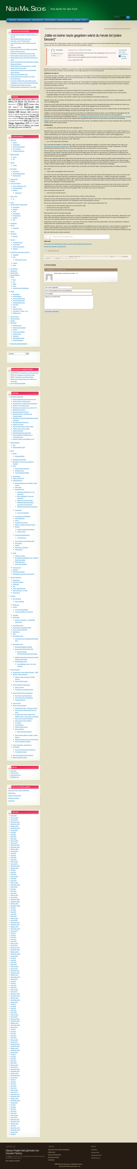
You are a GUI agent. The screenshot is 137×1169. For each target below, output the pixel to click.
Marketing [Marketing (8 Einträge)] (11, 116)
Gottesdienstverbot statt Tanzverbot (21, 85)
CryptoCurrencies (18, 242)
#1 (46, 270)
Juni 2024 (13, 853)
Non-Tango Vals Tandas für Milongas (25, 750)
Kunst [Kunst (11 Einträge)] (29, 114)
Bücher (13, 162)
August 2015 (14, 1027)
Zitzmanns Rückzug (16, 64)
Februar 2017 (14, 989)
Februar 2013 (14, 1090)
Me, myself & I (17, 149)
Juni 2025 (13, 832)
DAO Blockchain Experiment (21, 422)
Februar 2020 (14, 918)
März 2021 (14, 893)
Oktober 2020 (14, 903)
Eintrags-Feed (14, 773)
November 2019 (15, 924)
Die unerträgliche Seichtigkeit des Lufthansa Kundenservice (117, 28)
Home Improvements (19, 147)
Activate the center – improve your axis (26, 708)
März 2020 (14, 916)
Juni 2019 (13, 935)
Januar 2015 (14, 1042)
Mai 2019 (13, 937)
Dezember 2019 (15, 922)
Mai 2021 (13, 889)
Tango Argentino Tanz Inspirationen (23, 693)
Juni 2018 (13, 960)
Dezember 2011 (15, 1119)
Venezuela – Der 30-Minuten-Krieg (20, 41)
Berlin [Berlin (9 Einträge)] (36, 99)
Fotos (12, 202)
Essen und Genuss (16, 183)
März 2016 (14, 1012)
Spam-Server (16, 592)
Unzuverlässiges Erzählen (22, 473)
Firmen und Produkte (19, 332)
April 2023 (13, 874)
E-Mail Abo (16, 584)
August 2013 (14, 1077)
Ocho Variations (19, 729)
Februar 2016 (14, 1014)
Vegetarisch (18, 193)
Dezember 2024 (15, 845)
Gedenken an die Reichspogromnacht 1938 (23, 53)
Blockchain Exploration (17, 396)
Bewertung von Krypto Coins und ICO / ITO (25, 408)
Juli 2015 (13, 1029)
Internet (13, 240)
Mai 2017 (13, 983)
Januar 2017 (14, 991)
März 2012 (14, 1113)
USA (14, 220)
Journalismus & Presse (21, 522)
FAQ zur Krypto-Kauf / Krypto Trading (23, 426)
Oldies (14, 284)
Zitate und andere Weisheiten (19, 343)
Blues (14, 280)
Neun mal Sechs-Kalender (20, 629)
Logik (58, 250)
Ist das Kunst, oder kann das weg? (20, 252)
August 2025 (14, 830)
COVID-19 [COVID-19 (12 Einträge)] (17, 107)
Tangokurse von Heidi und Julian (30, 373)
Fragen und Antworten (19, 588)
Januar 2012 (14, 1117)
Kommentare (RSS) (72, 1166)
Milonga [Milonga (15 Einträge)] (19, 116)
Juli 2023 (13, 870)
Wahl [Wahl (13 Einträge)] (28, 127)
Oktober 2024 (14, 849)
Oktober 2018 (14, 952)
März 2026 (14, 815)
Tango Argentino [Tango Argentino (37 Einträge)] (18, 123)
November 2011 (15, 1121)
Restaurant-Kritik (17, 188)
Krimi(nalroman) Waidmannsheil (22, 627)
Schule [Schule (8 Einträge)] (13, 120)
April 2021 (13, 891)
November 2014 (15, 1046)
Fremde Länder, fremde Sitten (19, 204)
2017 (14, 445)
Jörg (12, 383)
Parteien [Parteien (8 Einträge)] (16, 118)
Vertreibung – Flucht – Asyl (20, 311)
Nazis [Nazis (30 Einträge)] (34, 116)
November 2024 (15, 847)
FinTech (15, 330)
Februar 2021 (14, 895)
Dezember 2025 (15, 822)
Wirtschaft (13, 323)
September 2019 (15, 929)
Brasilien (15, 209)
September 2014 (15, 1050)
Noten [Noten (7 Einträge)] (10, 118)
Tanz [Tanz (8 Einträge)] (32, 123)
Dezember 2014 (15, 1044)
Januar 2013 (14, 1092)
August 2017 (14, 979)
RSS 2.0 (112, 256)
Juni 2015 (13, 1031)
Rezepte (15, 190)
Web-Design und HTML (21, 547)
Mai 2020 (13, 912)
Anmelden (13, 771)
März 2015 (14, 1037)
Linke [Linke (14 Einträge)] (35, 114)
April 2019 (13, 939)
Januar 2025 (14, 843)
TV (13, 199)
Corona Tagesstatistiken (21, 609)
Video (14, 265)
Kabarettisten (16, 476)
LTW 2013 (15, 304)
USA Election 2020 (18, 636)
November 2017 (15, 973)
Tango (14, 286)
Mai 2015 (13, 1033)
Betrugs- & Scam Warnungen (21, 405)
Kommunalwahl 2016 (19, 298)
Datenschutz (14, 179)
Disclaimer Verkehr (18, 582)
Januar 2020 (14, 920)
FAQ (14, 586)
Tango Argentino (15, 318)
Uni (14, 159)
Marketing (16, 336)
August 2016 (14, 1002)
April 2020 (13, 914)
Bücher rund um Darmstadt (25, 500)
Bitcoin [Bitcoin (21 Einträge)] (22, 101)
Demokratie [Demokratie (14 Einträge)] (13, 109)
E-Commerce (16, 244)
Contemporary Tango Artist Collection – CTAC (25, 672)
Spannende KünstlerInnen (22, 535)
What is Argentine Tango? (20, 757)
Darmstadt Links (19, 489)
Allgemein (71, 256)
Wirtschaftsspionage (18, 338)
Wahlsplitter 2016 (18, 644)
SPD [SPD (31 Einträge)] (28, 120)
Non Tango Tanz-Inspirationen (23, 695)
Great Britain (16, 213)
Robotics (15, 236)
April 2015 (13, 1035)
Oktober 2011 (14, 1123)
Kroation (15, 218)
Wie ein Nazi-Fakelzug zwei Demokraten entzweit (24, 62)
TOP (79, 1166)
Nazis (79, 256)
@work (15, 142)
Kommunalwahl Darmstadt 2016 (24, 649)
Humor (75, 256)
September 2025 (15, 828)
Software (15, 248)
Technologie (18, 543)
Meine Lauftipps (19, 601)
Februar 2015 (14, 1040)
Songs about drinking (21, 564)
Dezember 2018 (15, 947)
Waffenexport (17, 313)
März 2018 (14, 964)
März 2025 (14, 838)
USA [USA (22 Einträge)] (14, 127)
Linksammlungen (17, 480)
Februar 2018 (14, 966)
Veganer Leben (21, 531)
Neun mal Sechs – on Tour (20, 590)
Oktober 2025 (14, 826)
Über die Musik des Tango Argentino (23, 755)
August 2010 (14, 1132)
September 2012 (15, 1100)
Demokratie (16, 294)
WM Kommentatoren (19, 572)
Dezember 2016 (15, 994)
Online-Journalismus (18, 246)
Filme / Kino (14, 196)
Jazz (14, 282)
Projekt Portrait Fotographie (18, 68)
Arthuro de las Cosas (21, 259)
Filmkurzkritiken (15, 442)
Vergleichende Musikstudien (21, 288)
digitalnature (67, 1164)
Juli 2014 (13, 1054)
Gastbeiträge (16, 144)
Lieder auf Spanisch (18, 478)
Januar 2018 (14, 968)
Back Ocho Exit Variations (24, 731)
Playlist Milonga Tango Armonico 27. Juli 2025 (23, 66)
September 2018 (15, 954)
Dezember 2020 (15, 899)
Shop (14, 634)
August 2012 (14, 1102)
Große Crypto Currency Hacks (21, 428)
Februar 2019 (14, 943)
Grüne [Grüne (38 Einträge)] (13, 112)
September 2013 (15, 1075)
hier (10, 1156)
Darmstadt (14, 169)
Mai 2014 (13, 1058)
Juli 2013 (13, 1079)
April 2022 (13, 878)
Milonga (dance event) (21, 727)
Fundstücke (18, 510)
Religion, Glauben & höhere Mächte (25, 525)
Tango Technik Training (21, 681)
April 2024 (13, 857)
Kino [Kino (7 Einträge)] (13, 114)
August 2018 (14, 956)
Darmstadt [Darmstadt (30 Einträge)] (31, 107)
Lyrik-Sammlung (21, 538)
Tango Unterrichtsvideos (20, 705)
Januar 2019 (14, 945)
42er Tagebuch (17, 599)
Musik (12, 277)
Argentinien (16, 207)
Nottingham (16, 632)
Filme (14, 466)
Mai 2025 (13, 834)
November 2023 (15, 866)
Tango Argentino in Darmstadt (21, 685)
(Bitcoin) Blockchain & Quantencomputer (24, 399)
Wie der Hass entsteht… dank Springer (55, 246)
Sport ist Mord (15, 316)
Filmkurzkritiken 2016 (19, 447)
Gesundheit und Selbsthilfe (22, 516)
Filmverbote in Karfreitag (22, 468)
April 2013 (13, 1086)
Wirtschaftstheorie (18, 340)
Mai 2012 (13, 1109)
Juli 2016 (13, 1004)
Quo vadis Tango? (15, 78)
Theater (15, 263)
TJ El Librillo (16, 747)
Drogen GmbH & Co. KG (19, 186)
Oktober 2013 (14, 1073)
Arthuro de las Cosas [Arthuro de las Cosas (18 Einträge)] (25, 99)
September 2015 (15, 1025)
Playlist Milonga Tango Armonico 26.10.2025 (23, 55)
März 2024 (14, 859)
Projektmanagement (18, 151)
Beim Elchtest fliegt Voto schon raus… (21, 39)
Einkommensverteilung (19, 327)
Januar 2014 (14, 1067)
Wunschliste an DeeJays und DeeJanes (23, 574)
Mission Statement (16, 577)
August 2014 (14, 1052)
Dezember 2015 (15, 1019)
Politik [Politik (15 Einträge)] (31, 118)
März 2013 (14, 1088)
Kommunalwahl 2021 (19, 173)
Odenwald (16, 228)
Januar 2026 (14, 820)
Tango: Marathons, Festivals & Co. (22, 745)
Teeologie (15, 570)
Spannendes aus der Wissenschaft (24, 541)
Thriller (15, 165)
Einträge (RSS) (62, 1166)
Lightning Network (18, 430)
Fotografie (16, 255)
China (14, 211)
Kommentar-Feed (15, 775)
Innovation (14, 233)
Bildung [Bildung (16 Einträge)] (12, 102)
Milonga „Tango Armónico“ (20, 674)
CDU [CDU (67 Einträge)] (22, 104)
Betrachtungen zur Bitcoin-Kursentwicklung (25, 403)
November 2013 (15, 1071)
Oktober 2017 (14, 975)
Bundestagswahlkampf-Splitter (23, 647)
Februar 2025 (14, 841)
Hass (49, 250)
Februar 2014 (14, 1065)
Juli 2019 (13, 933)
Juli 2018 (13, 958)
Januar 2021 (14, 897)
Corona (15, 607)
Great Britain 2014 (18, 625)
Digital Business (17, 325)
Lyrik (14, 257)
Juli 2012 (13, 1105)
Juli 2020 (13, 908)
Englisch (13, 181)
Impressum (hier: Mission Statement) (18, 790)
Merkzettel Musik (20, 562)
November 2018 (15, 949)
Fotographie (16, 617)
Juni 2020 (13, 910)
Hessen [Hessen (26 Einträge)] (25, 112)
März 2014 (14, 1063)
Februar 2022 (14, 882)
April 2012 (13, 1111)
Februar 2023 (14, 876)
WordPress (79, 1164)
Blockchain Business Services (21, 412)
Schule (15, 157)
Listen (12, 451)
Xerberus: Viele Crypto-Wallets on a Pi (23, 439)
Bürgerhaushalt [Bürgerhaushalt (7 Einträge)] (12, 104)
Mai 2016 (13, 1008)
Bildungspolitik (15, 154)
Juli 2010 (13, 1134)
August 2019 (14, 931)
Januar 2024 (14, 864)
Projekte (13, 596)
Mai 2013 (13, 1084)
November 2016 (15, 996)
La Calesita (18, 723)
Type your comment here (69, 302)
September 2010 (15, 1130)
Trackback (57, 258)
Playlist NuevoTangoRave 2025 (19, 74)
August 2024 (14, 851)
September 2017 (15, 977)
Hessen (13, 225)
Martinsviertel (17, 175)
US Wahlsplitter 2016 (21, 661)
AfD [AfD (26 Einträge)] (11, 99)
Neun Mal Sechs (25, 8)
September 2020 (15, 906)
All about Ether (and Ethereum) (21, 401)
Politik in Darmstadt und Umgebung (27, 506)
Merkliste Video (19, 470)
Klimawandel (14, 273)
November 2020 (15, 901)
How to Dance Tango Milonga (23, 720)
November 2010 (15, 1128)
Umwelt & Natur (17, 309)
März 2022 (14, 880)
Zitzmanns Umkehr (16, 47)
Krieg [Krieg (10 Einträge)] (22, 114)
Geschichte (14, 223)
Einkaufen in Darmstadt (19, 459)
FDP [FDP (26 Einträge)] (30, 109)
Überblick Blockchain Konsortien (22, 433)
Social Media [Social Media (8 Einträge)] (20, 120)
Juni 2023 (13, 872)
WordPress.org (15, 777)
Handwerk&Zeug (19, 518)
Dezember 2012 (15, 1094)
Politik (12, 291)
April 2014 (13, 1061)
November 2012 (15, 1096)
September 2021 (15, 885)
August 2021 (14, 887)
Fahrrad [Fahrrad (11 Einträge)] (22, 109)
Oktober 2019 (14, 926)
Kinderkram (14, 271)
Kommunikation (15, 275)
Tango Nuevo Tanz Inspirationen (24, 697)
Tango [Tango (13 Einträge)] (35, 121)
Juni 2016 (13, 1006)
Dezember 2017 (15, 970)
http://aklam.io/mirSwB (13, 1160)
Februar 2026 (14, 818)
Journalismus (14, 268)
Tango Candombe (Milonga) (23, 741)
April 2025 (13, 836)
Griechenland (16, 215)
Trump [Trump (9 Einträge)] (21, 125)
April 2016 (13, 1010)
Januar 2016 (14, 1017)
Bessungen (16, 171)
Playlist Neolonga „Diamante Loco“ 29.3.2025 (23, 87)
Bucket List (16, 605)
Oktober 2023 (14, 868)
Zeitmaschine (18, 549)
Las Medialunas (19, 725)
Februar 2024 (14, 861)
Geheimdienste (17, 296)
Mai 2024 (13, 855)
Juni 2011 (13, 1125)
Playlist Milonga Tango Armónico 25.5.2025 (23, 76)
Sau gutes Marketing (23, 513)
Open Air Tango (19, 687)
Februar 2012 (14, 1115)
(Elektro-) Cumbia (20, 556)
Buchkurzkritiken (19, 456)
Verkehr (13, 321)
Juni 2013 (13, 1082)
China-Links (18, 487)
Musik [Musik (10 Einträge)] (27, 116)
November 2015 (15, 1021)
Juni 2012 (13, 1107)
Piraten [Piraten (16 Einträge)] (23, 118)
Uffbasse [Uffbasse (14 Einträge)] (28, 125)
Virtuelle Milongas (20, 700)
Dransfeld (15, 615)
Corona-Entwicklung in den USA (24, 612)
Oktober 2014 (14, 1048)
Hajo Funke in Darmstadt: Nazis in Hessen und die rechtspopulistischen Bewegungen (64, 28)
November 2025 (15, 824)
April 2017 (13, 985)
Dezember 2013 (15, 1069)
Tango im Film (17, 703)
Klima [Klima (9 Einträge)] (17, 114)
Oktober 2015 (14, 1023)
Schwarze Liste (17, 567)
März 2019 (14, 941)
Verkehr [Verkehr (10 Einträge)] (21, 127)
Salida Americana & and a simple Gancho (26, 739)
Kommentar (53, 250)
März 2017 (14, 987)
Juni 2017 (13, 981)
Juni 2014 (13, 1056)
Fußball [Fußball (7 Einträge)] (36, 109)
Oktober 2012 (14, 1098)
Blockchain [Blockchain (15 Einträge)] (33, 102)
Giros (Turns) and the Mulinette (24, 718)
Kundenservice (17, 334)
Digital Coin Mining (18, 424)
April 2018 (13, 962)
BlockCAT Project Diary (19, 410)
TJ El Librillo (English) (21, 752)
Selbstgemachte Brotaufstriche (25, 529)
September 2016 (15, 1000)
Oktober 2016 (14, 998)
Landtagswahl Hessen (19, 302)
